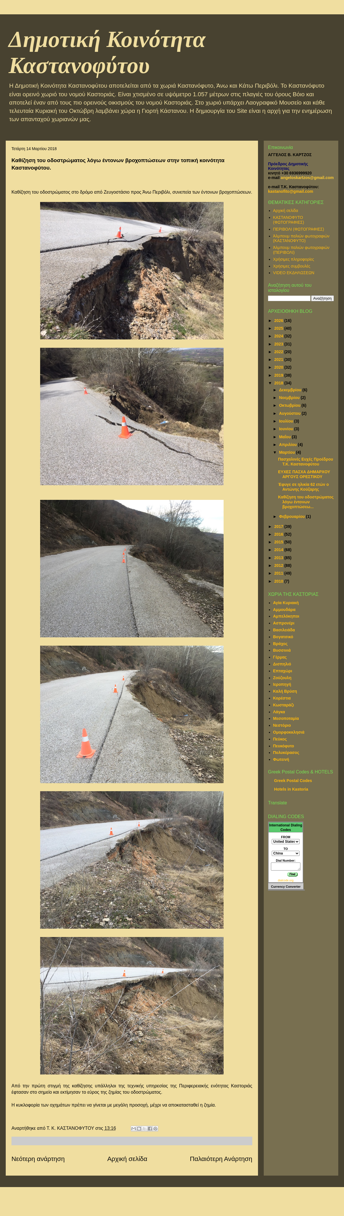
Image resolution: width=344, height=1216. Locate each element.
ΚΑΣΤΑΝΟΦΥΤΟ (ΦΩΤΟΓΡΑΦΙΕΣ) (288, 220)
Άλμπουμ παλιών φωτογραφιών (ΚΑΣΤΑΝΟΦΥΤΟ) (301, 238)
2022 (279, 351)
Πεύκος (280, 739)
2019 (279, 375)
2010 (279, 581)
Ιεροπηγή (282, 684)
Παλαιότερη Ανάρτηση (221, 1158)
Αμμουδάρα (284, 609)
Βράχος (280, 643)
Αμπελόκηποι (286, 616)
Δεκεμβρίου (290, 390)
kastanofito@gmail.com (290, 191)
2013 (279, 557)
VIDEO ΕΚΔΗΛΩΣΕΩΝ (293, 272)
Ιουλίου (286, 421)
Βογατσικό (283, 636)
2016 (279, 534)
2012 (279, 565)
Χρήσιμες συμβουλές (291, 266)
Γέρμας (280, 657)
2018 (279, 383)
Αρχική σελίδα (127, 1158)
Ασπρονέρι (283, 623)
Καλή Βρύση (285, 691)
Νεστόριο (282, 725)
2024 (279, 336)
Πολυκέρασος (286, 752)
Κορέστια (282, 698)
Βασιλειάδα (284, 630)
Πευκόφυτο (283, 746)
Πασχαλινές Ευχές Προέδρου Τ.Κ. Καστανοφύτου (305, 461)
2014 (279, 549)
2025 (279, 328)
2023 (279, 344)
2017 (279, 526)
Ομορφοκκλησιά (288, 732)
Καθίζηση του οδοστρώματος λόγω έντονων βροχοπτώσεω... (306, 502)
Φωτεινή (281, 759)
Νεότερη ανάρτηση (38, 1158)
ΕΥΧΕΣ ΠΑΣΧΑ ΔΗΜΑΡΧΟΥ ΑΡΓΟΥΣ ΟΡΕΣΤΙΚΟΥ (304, 474)
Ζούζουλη (282, 677)
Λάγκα (279, 712)
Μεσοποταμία (286, 718)
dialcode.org (285, 880)
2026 (279, 320)
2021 (279, 359)
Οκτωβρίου (290, 405)
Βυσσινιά (282, 650)
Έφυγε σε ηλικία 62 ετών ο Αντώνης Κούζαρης (303, 487)
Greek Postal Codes (293, 780)
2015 (279, 542)
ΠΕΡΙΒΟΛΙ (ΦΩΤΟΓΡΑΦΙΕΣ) (298, 229)
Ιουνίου (286, 429)
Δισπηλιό (282, 664)
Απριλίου (288, 444)
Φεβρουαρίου (292, 516)
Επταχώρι (282, 671)
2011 (279, 573)
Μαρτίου (287, 452)
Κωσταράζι (283, 705)
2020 (279, 367)
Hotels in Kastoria (291, 789)
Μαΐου (285, 437)
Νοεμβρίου (290, 397)
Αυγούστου (290, 413)
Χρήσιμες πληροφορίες (293, 259)
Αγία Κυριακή (286, 602)
